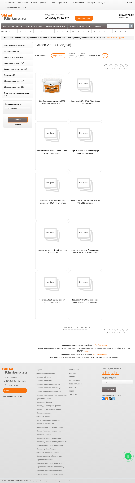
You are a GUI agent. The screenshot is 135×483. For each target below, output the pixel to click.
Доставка (44, 3)
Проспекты (62, 3)
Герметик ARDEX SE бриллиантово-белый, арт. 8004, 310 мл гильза (85, 251)
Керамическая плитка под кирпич (49, 474)
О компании (23, 3)
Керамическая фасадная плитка (49, 470)
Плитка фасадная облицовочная (49, 456)
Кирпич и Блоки (34, 26)
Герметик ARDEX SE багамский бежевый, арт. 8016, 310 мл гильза (52, 202)
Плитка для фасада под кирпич (48, 409)
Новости (34, 3)
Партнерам (91, 3)
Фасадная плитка (43, 416)
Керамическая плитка (44, 460)
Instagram (102, 3)
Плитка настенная (43, 413)
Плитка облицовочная (45, 424)
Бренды (4, 31)
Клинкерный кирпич (44, 377)
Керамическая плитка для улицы (49, 463)
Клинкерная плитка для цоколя (48, 391)
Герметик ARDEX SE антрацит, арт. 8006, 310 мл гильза (85, 152)
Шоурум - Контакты (12, 7)
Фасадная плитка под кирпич (47, 452)
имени (72, 56)
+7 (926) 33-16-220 (57, 18)
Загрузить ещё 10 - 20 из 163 (75, 327)
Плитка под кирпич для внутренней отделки (53, 442)
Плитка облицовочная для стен (48, 431)
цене (82, 56)
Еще (24, 7)
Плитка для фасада (44, 402)
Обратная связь (10, 385)
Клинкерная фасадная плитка (48, 384)
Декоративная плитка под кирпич (49, 445)
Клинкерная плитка (55, 26)
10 (105, 56)
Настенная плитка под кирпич (48, 420)
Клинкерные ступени (80, 26)
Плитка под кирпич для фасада (48, 438)
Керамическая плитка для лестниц (50, 467)
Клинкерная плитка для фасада (48, 388)
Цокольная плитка (43, 399)
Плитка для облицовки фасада (48, 406)
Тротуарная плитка (12, 26)
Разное (98, 26)
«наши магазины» (100, 354)
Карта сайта (73, 481)
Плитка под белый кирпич (46, 449)
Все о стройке (10, 3)
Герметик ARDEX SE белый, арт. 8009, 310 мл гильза (52, 251)
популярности (58, 56)
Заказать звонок (9, 377)
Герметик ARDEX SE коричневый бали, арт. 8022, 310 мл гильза (85, 301)
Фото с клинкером (77, 3)
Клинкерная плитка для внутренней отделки (53, 395)
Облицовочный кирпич (45, 373)
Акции (52, 3)
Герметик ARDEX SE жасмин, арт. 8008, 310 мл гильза (52, 301)
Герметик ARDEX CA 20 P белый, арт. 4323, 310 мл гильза (85, 102)
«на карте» (87, 351)
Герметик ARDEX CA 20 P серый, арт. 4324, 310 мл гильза (52, 152)
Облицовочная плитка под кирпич (49, 427)
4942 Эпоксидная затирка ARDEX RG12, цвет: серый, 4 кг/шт (52, 102)
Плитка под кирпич (43, 434)
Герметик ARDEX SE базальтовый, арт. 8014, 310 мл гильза (85, 202)
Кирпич (39, 370)
